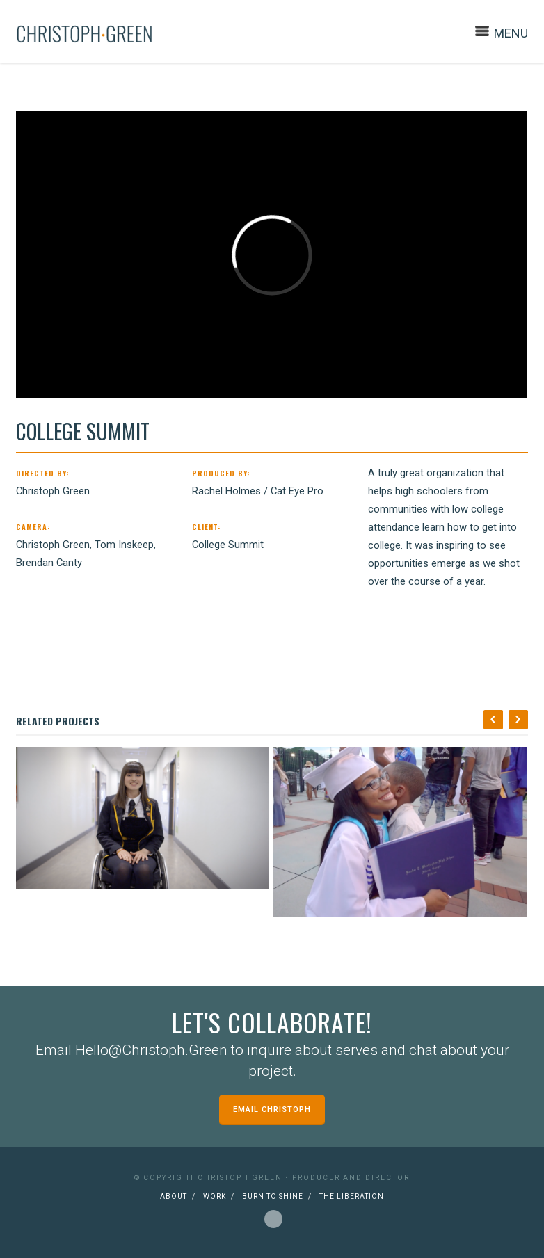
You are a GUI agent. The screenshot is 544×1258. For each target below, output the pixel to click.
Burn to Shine (272, 1196)
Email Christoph (272, 1109)
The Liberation (351, 1196)
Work (214, 1196)
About (173, 1196)
